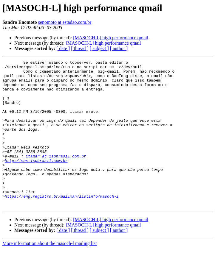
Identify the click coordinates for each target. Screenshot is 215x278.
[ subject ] (99, 48)
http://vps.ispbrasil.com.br (36, 181)
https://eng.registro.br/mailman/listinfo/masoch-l (62, 224)
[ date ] (63, 48)
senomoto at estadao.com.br (65, 22)
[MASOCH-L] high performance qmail (110, 37)
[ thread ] (80, 48)
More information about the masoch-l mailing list (49, 272)
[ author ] (119, 48)
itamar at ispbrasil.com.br (56, 175)
